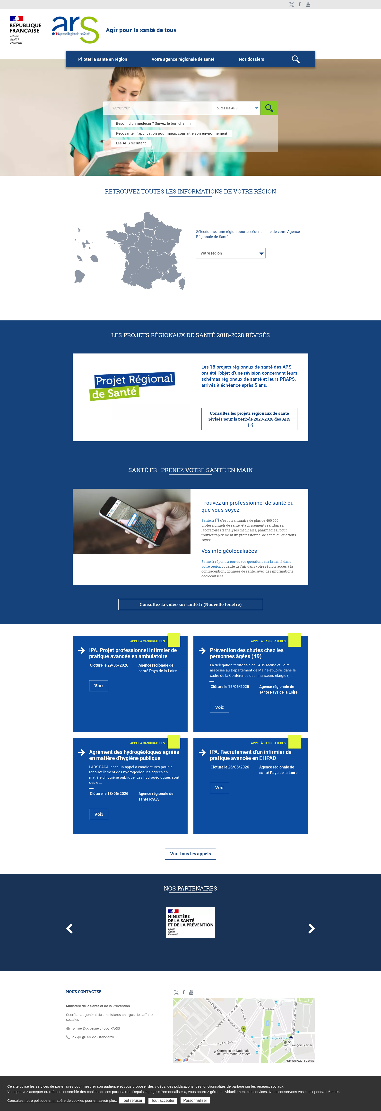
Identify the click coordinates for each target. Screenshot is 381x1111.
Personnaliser (195, 1100)
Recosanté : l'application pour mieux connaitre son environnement (171, 133)
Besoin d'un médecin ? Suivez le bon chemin (153, 123)
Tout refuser (132, 1100)
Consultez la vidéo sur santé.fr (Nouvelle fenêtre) (191, 604)
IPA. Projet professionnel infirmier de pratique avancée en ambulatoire (133, 652)
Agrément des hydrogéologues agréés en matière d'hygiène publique (134, 754)
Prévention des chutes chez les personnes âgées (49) (247, 652)
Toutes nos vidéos (308, 4)
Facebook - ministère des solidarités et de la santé (299, 4)
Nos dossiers (251, 59)
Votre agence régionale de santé (183, 59)
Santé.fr (207, 520)
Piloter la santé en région (102, 59)
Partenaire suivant (311, 929)
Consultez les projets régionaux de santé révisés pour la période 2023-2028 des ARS (249, 416)
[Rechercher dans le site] (157, 108)
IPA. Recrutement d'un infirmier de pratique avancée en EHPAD (251, 754)
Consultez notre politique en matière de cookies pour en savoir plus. (62, 1100)
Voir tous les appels (190, 854)
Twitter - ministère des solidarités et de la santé (291, 4)
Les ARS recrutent (131, 143)
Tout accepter (162, 1100)
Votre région (211, 253)
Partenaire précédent (69, 929)
